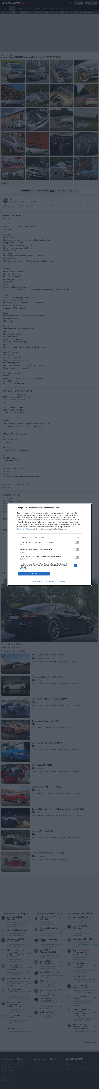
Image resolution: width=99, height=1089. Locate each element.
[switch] (76, 542)
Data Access (49, 581)
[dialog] (49, 544)
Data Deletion (37, 581)
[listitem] (49, 537)
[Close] (87, 508)
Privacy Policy (61, 581)
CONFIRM (34, 573)
